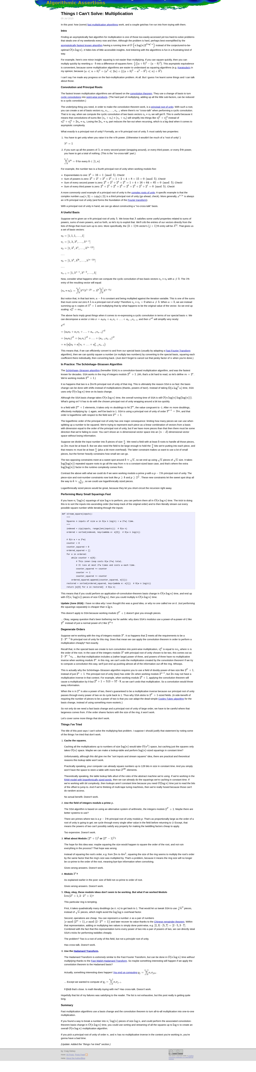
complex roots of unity (143, 190)
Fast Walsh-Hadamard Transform (109, 974)
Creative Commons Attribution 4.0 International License (181, 1068)
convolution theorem (141, 94)
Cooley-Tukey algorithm (171, 715)
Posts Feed (81, 1066)
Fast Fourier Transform (178, 356)
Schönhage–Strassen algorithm (83, 376)
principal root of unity (162, 107)
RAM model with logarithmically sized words (88, 796)
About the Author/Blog (75, 1069)
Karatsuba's (181, 68)
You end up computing (125, 985)
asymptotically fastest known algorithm (82, 46)
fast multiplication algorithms (103, 24)
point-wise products (96, 98)
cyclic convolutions (71, 98)
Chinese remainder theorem (118, 938)
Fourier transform (128, 197)
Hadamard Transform (86, 964)
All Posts (70, 1066)
